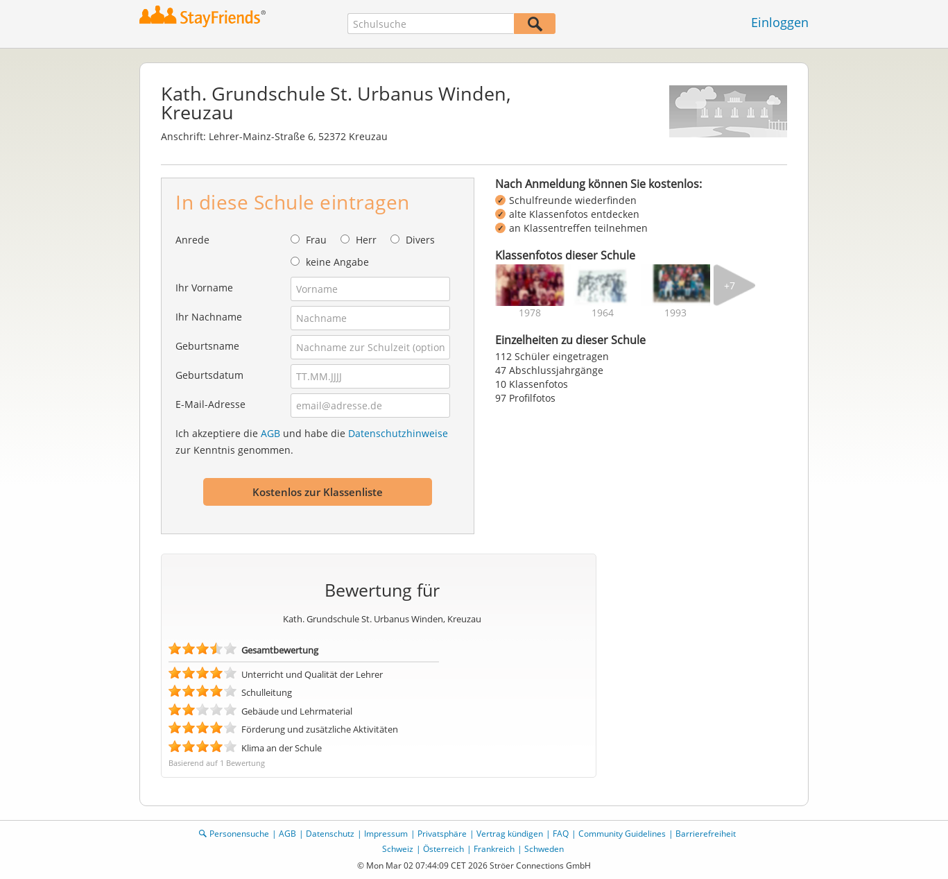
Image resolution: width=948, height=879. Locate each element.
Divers (420, 239)
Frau (316, 239)
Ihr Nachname (208, 316)
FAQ (561, 833)
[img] (530, 285)
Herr (366, 239)
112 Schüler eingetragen (552, 356)
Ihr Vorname (204, 287)
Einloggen (780, 22)
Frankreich (494, 849)
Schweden (544, 849)
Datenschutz (330, 833)
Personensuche (239, 833)
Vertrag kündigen (509, 833)
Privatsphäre (442, 833)
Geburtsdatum (209, 375)
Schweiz (397, 849)
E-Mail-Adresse (210, 404)
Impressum (386, 833)
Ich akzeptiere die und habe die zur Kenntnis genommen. (311, 441)
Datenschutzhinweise (398, 433)
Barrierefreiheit (705, 833)
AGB (270, 433)
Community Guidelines (622, 833)
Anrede (192, 239)
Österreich (443, 849)
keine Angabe (337, 261)
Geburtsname (207, 345)
